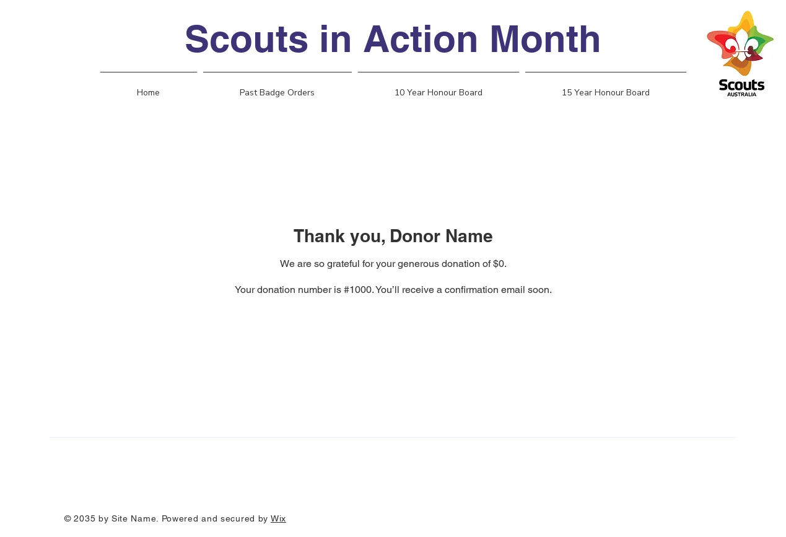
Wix (278, 518)
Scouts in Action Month (393, 38)
